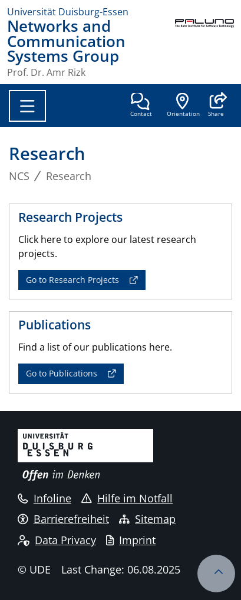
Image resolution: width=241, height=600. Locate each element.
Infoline (44, 498)
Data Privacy (57, 540)
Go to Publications (61, 373)
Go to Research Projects (72, 279)
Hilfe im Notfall (127, 498)
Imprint (131, 540)
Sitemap (147, 519)
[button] (216, 106)
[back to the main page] (204, 48)
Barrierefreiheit (63, 519)
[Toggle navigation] (27, 106)
